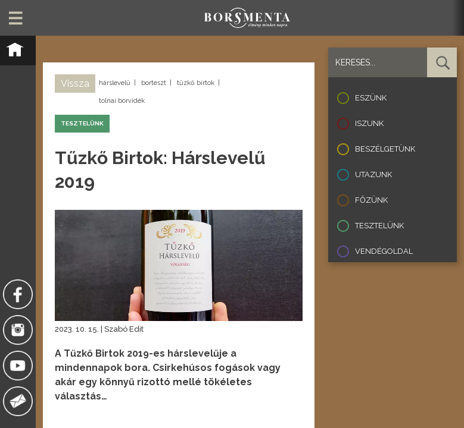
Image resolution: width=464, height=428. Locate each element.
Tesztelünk (379, 225)
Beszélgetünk (385, 148)
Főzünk (371, 200)
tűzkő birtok (195, 83)
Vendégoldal (384, 251)
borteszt (153, 83)
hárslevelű (114, 83)
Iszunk (369, 123)
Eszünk (371, 97)
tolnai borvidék (122, 101)
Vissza (75, 83)
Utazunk (373, 174)
